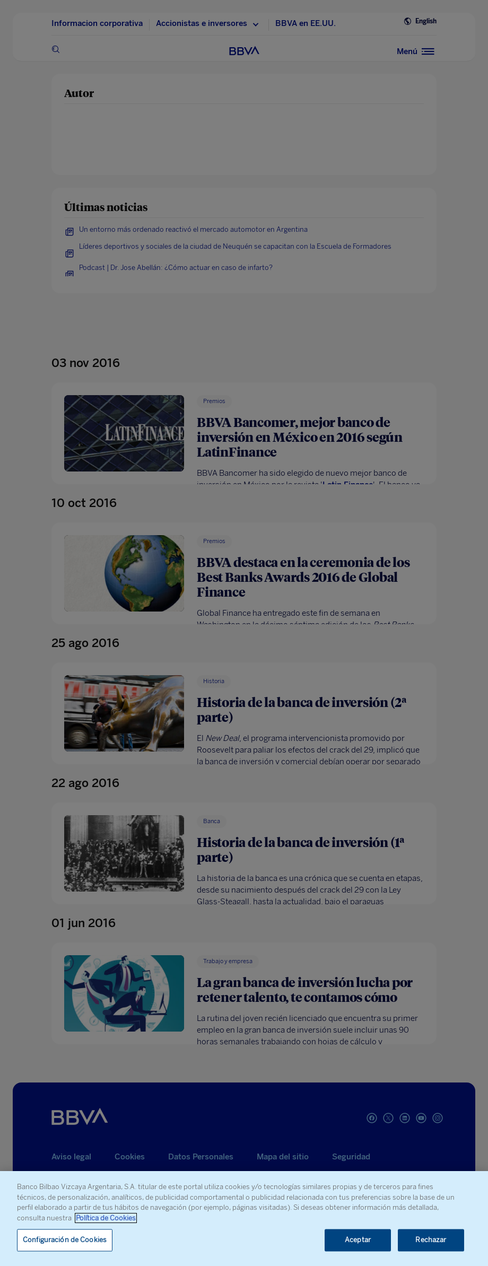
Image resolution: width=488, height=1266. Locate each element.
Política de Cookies (106, 1218)
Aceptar (358, 1240)
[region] (244, 1218)
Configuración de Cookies (65, 1240)
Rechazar (430, 1240)
